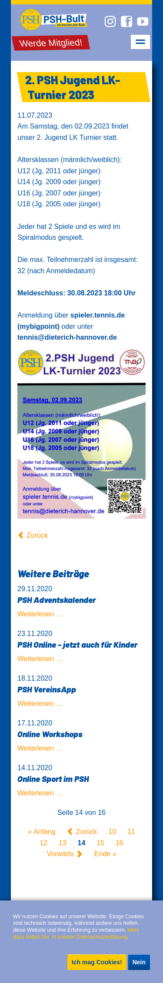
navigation (140, 42)
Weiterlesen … (40, 614)
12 (43, 843)
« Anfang (41, 831)
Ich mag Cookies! (97, 962)
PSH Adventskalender (56, 600)
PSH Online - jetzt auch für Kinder (77, 644)
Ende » (105, 854)
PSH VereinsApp (46, 689)
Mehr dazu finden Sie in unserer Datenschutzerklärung (77, 933)
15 (100, 843)
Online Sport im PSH (53, 779)
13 (63, 843)
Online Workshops (50, 734)
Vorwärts (60, 854)
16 (119, 843)
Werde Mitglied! (51, 42)
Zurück (37, 535)
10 (112, 831)
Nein (139, 962)
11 (131, 831)
